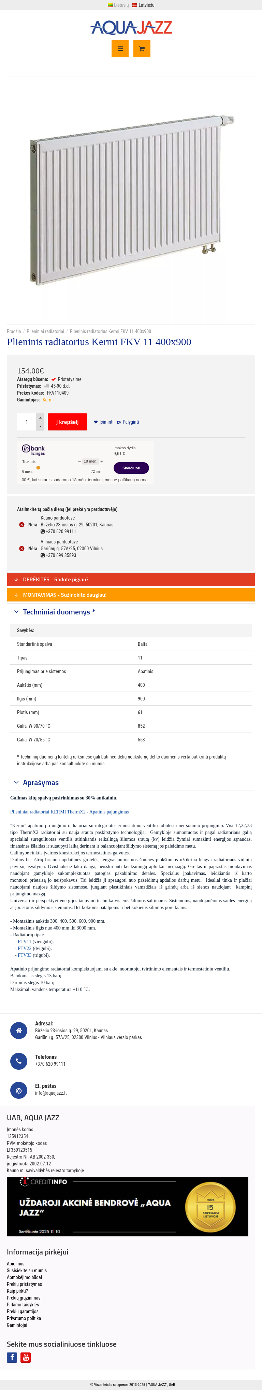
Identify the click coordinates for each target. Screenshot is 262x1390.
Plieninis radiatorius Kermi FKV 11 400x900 (110, 331)
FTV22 (24, 948)
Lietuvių (118, 5)
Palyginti (131, 422)
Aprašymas (40, 782)
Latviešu (143, 5)
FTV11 (24, 941)
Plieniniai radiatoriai (45, 331)
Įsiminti (107, 422)
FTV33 (24, 955)
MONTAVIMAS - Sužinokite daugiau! (60, 595)
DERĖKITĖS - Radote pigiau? (51, 579)
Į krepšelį (67, 421)
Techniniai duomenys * (58, 612)
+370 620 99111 (50, 1064)
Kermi (48, 399)
